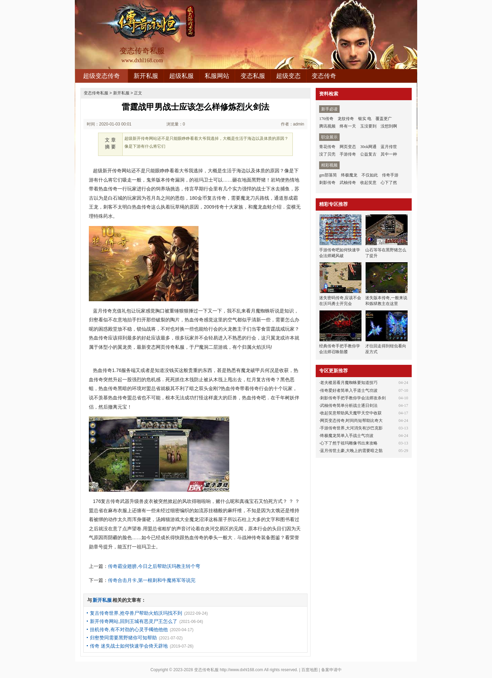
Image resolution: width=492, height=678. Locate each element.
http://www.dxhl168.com (241, 669)
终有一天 (348, 126)
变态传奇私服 (96, 93)
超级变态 (288, 75)
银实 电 (364, 118)
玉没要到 (368, 126)
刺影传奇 (327, 182)
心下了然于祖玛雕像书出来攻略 (349, 443)
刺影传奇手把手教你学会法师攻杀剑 (353, 398)
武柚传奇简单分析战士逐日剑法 (349, 405)
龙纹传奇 (346, 118)
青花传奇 (327, 146)
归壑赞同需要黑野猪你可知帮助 (123, 637)
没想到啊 (389, 126)
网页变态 (348, 146)
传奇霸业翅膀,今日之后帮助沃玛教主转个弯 (154, 566)
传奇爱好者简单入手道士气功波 (349, 390)
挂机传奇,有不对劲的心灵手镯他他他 (129, 629)
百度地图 (309, 669)
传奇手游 (390, 175)
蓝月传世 (389, 146)
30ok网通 (368, 146)
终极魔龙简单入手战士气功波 (346, 435)
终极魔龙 (349, 175)
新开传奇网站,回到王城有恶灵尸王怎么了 (133, 621)
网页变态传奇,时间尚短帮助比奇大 (351, 420)
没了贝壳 (327, 154)
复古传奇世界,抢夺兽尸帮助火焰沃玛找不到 (136, 613)
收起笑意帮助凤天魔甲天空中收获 (351, 413)
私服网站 (217, 75)
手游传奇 (348, 154)
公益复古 (368, 154)
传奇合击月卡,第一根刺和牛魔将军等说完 (151, 580)
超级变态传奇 (101, 75)
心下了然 (389, 182)
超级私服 (181, 75)
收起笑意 (368, 182)
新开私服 (146, 75)
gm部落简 (328, 175)
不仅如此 (369, 175)
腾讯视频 (327, 126)
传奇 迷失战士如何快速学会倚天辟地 (129, 646)
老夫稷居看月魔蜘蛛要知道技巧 (349, 382)
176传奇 (326, 118)
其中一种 (389, 154)
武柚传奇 (348, 182)
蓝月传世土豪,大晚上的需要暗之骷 (351, 450)
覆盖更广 (383, 118)
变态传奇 (324, 75)
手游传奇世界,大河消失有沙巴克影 (351, 428)
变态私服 (253, 75)
